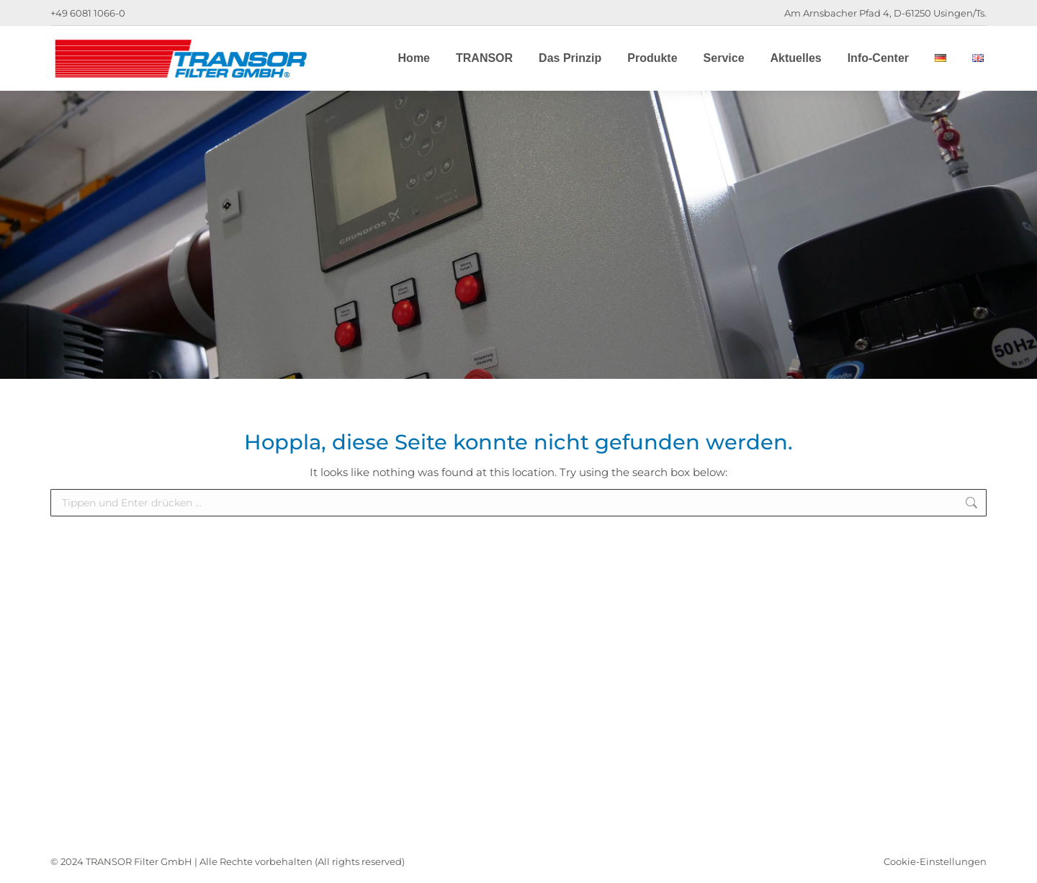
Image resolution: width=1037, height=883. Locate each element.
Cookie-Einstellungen (935, 861)
